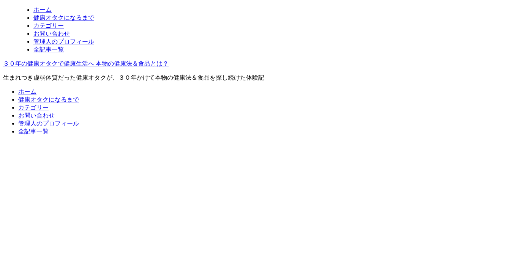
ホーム (42, 9)
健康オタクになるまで (63, 17)
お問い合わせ (51, 33)
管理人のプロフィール (63, 41)
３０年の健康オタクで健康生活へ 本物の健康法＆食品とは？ (86, 63)
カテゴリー (48, 25)
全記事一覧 (48, 49)
